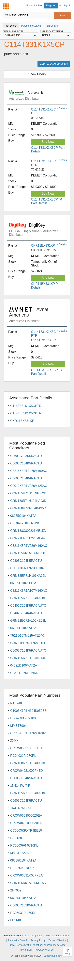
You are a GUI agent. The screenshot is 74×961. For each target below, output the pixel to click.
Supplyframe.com (53, 956)
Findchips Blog (34, 5)
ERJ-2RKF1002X (22, 868)
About (40, 935)
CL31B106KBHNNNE (25, 673)
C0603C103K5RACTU (26, 456)
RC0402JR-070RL (23, 755)
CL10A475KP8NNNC (25, 523)
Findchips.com (6, 6)
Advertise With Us (44, 949)
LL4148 (15, 920)
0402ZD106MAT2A (23, 665)
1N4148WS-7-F (21, 808)
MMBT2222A (19, 853)
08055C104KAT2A (23, 515)
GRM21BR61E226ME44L (28, 538)
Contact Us (28, 935)
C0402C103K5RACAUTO (28, 605)
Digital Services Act (18, 945)
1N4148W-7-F (20, 785)
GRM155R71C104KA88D (28, 598)
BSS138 (16, 838)
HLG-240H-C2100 (23, 718)
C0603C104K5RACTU (26, 463)
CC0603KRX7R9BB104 (27, 568)
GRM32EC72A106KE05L (28, 620)
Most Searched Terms (57, 935)
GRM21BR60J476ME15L (28, 643)
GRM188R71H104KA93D (28, 500)
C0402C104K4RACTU (26, 613)
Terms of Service (57, 940)
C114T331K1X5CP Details (54, 63)
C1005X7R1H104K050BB (28, 710)
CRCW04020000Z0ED (26, 823)
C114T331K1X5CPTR (25, 406)
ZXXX (14, 740)
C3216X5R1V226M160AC (28, 545)
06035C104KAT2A (23, 628)
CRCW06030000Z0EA (26, 815)
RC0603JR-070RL (23, 913)
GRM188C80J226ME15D (28, 530)
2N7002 (15, 890)
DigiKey (38, 229)
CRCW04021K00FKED (26, 770)
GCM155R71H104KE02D (28, 493)
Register (51, 5)
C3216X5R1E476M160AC (28, 471)
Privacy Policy (38, 940)
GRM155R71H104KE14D (28, 658)
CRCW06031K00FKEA (26, 875)
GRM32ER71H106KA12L (28, 575)
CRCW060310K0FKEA (26, 748)
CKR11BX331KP (43, 245)
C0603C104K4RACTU (26, 478)
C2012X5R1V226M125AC (28, 485)
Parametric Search (17, 940)
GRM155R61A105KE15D (28, 883)
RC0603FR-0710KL (24, 845)
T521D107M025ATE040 (27, 635)
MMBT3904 (18, 725)
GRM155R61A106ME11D (28, 553)
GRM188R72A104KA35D (28, 508)
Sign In (67, 5)
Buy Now (48, 141)
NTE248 (16, 703)
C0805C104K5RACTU (26, 560)
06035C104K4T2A (23, 583)
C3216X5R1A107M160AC (28, 590)
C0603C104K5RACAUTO (28, 650)
